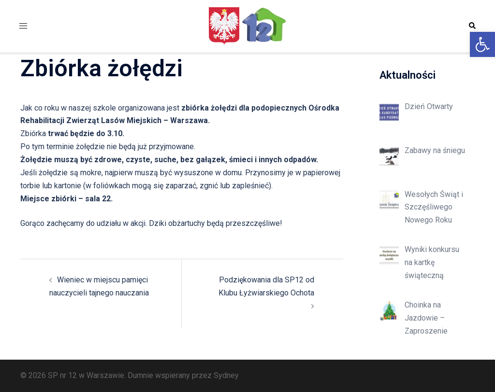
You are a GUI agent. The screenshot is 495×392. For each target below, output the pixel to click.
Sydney (226, 375)
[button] (482, 44)
